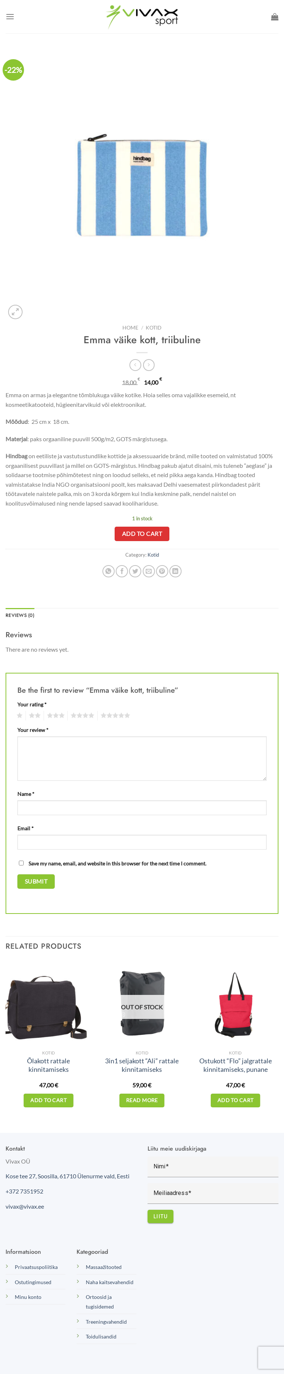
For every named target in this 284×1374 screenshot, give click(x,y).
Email (25, 828)
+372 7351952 (24, 1191)
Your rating (32, 704)
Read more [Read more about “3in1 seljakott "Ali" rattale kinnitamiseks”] (142, 1100)
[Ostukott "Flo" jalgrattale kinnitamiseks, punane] (235, 1003)
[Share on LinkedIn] (175, 571)
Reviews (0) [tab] (20, 615)
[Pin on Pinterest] (162, 571)
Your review (32, 730)
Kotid (154, 328)
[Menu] (10, 16)
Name (25, 794)
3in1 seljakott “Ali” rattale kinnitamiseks (142, 1065)
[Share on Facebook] (122, 571)
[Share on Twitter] (135, 571)
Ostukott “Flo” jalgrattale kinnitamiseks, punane (235, 1065)
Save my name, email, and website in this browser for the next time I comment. (117, 863)
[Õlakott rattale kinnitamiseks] (49, 1003)
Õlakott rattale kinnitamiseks (48, 1065)
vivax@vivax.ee (25, 1206)
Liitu (160, 1216)
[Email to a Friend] (149, 571)
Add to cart (142, 533)
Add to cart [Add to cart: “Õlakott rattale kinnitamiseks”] (48, 1100)
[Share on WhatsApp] (108, 571)
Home (130, 328)
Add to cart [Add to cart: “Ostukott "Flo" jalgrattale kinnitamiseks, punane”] (235, 1100)
